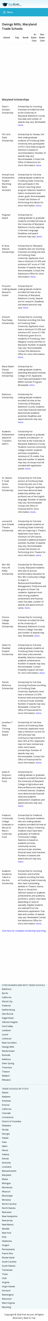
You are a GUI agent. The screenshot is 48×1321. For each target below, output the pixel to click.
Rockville (6, 1055)
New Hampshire (9, 1216)
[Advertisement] (24, 70)
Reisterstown (8, 1051)
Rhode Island (8, 1257)
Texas (5, 1274)
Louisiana (6, 1166)
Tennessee (7, 1270)
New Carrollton (9, 1042)
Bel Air (5, 993)
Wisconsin (7, 1298)
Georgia (6, 1133)
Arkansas (6, 1100)
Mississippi (7, 1195)
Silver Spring (8, 1063)
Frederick (6, 1005)
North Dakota (8, 1208)
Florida (5, 1129)
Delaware (6, 1125)
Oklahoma (7, 1241)
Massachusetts (9, 1170)
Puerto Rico (7, 1253)
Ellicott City (7, 1001)
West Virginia (8, 1303)
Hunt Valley (7, 1026)
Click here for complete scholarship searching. (24, 930)
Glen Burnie (7, 1013)
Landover (6, 1030)
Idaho (4, 1146)
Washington (8, 1294)
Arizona (5, 1104)
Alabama (6, 1096)
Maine (5, 1179)
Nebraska (6, 1212)
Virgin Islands (8, 1286)
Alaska (5, 1092)
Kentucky (6, 1162)
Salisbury (6, 1059)
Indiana (5, 1154)
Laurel (5, 1034)
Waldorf (6, 1075)
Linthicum (6, 1038)
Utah (4, 1278)
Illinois (5, 1150)
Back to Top (29, 1317)
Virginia (5, 1282)
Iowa (4, 1142)
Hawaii (5, 1137)
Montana (6, 1199)
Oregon (5, 1245)
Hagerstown (8, 1018)
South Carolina (9, 1261)
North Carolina (9, 1203)
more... (21, 125)
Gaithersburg (8, 1009)
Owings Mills (8, 1046)
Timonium (7, 1067)
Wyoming (6, 1307)
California (6, 997)
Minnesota (7, 1187)
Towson (6, 1071)
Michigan (6, 1183)
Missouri (6, 1191)
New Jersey (7, 1220)
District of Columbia (11, 1121)
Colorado (6, 1113)
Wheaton (6, 1079)
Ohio (4, 1237)
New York (6, 1232)
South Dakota (8, 1265)
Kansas (5, 1158)
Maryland (6, 1175)
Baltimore (6, 989)
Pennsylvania (8, 1249)
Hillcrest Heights (10, 1022)
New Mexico (8, 1224)
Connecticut (7, 1117)
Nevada (5, 1228)
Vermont (6, 1290)
